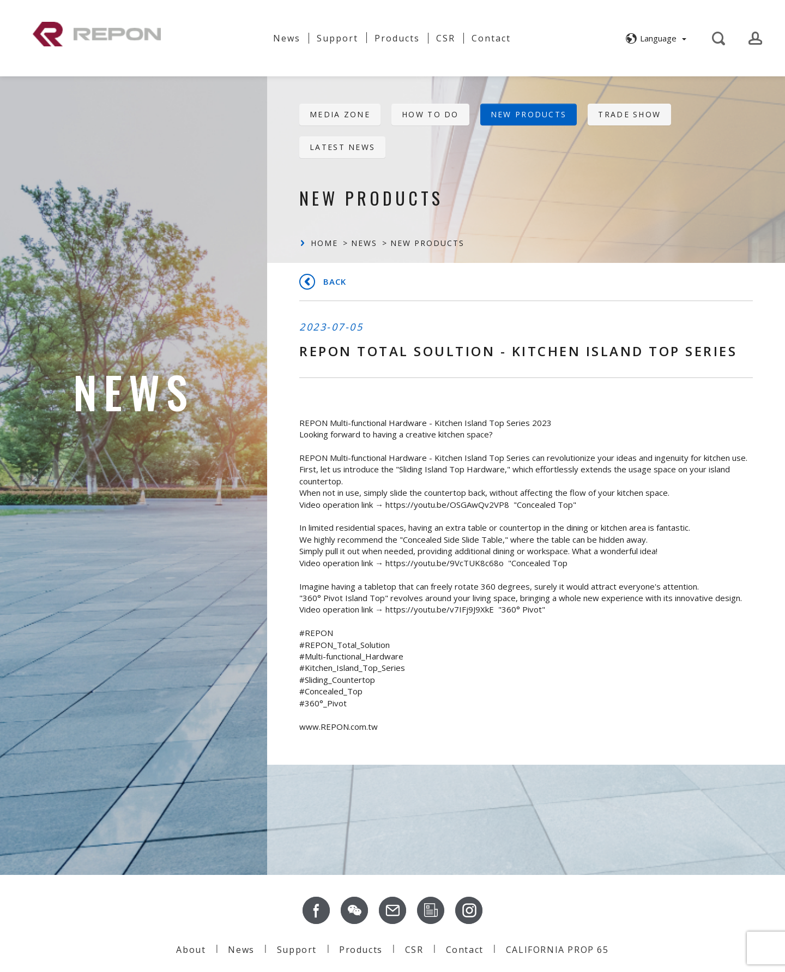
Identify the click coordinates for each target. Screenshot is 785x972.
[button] (654, 38)
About (241, 34)
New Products (529, 114)
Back (334, 281)
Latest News (342, 147)
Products (361, 950)
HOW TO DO (430, 114)
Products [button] (397, 38)
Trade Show (629, 114)
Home (324, 243)
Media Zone (340, 114)
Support (337, 38)
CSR (445, 38)
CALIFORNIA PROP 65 (557, 950)
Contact (491, 38)
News (286, 38)
